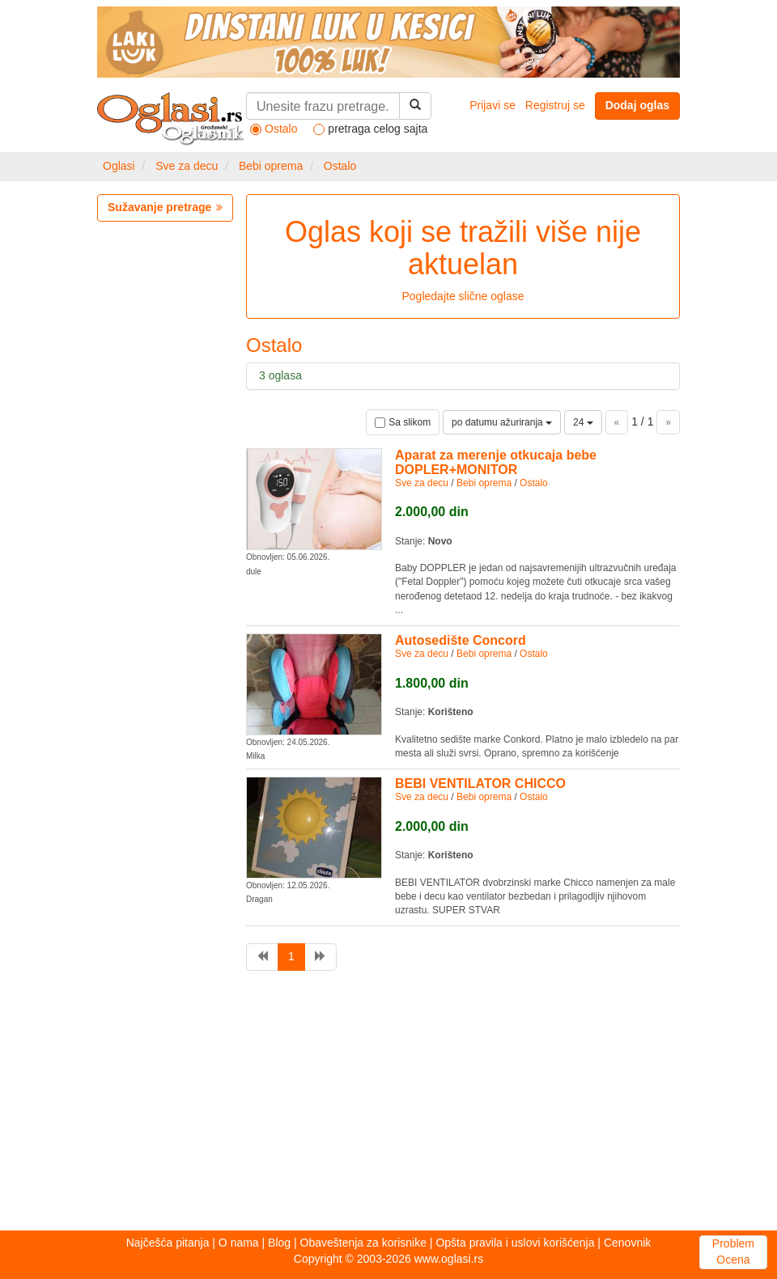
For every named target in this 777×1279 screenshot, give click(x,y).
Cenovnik (627, 1242)
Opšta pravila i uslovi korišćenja (514, 1242)
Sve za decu (186, 165)
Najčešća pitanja (168, 1242)
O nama (239, 1242)
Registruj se (555, 105)
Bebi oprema (271, 165)
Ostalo (340, 165)
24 (583, 422)
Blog (279, 1242)
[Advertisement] (388, 1105)
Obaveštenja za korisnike (363, 1242)
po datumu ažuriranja (502, 422)
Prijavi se (492, 105)
